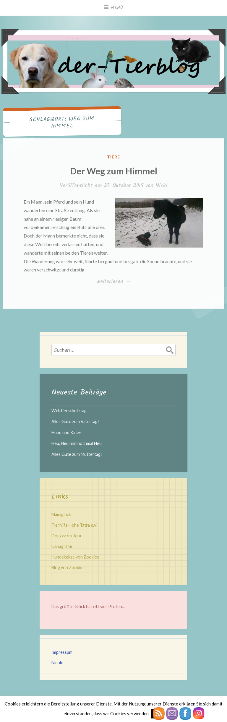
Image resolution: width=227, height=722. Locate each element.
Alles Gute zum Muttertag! (76, 454)
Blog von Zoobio (67, 567)
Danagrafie (61, 546)
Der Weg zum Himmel (113, 171)
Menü (117, 7)
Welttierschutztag (69, 410)
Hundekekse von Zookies (75, 556)
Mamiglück (61, 514)
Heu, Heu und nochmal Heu (76, 443)
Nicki (161, 185)
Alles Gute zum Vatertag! (75, 421)
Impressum (61, 652)
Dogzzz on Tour (66, 535)
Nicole (57, 662)
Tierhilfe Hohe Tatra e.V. (74, 525)
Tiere (113, 156)
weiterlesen (113, 281)
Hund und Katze (66, 432)
